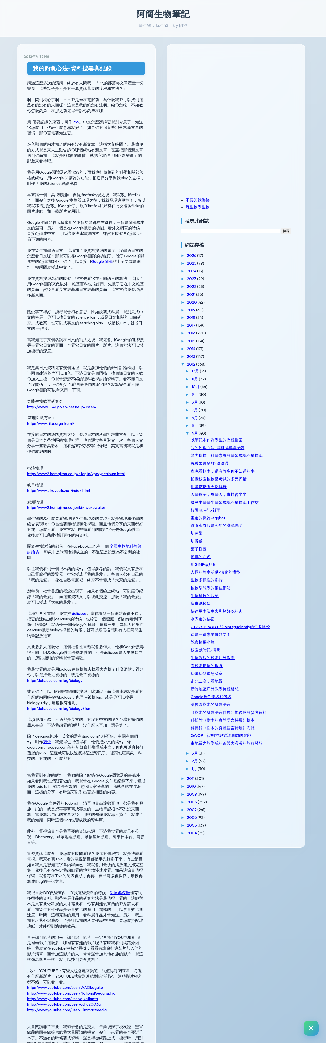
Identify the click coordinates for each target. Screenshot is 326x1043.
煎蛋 (158, 618)
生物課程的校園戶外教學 (269, 718)
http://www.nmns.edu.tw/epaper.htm (69, 911)
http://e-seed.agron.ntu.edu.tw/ (64, 972)
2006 (251, 913)
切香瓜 (255, 579)
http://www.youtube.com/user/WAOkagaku (65, 808)
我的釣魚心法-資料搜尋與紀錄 (72, 68)
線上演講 (35, 881)
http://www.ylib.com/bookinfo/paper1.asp (73, 923)
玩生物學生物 (256, 206)
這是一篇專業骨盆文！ (269, 691)
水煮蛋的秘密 (261, 666)
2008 (251, 897)
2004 (251, 928)
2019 (250, 309)
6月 (253, 417)
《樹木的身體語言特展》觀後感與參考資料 (269, 784)
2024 (251, 270)
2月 (253, 856)
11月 (254, 378)
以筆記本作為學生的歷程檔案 (269, 442)
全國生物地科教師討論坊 (132, 468)
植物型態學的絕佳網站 (269, 630)
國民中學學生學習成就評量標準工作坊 (269, 533)
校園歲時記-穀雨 (264, 543)
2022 (251, 286)
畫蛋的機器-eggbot (266, 551)
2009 (251, 889)
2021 (250, 294)
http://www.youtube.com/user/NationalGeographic (71, 814)
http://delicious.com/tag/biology (54, 568)
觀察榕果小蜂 (261, 699)
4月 (253, 433)
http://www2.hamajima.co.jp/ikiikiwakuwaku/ (66, 434)
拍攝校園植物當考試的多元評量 (269, 500)
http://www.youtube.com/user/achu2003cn (64, 825)
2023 (251, 278)
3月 (253, 848)
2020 (251, 302)
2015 (250, 340)
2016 (250, 332)
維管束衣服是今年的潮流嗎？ (269, 561)
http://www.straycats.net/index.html (58, 417)
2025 (251, 263)
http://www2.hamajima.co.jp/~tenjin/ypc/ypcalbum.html (76, 401)
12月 (254, 370)
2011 (250, 874)
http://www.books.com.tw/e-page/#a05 (72, 947)
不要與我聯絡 (256, 199)
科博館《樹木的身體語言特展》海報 (269, 811)
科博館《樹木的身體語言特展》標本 (269, 799)
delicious (79, 518)
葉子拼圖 (257, 587)
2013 (250, 356)
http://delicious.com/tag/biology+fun (58, 590)
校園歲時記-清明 (264, 707)
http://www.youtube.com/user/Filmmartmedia (67, 831)
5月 (253, 425)
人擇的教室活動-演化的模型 (270, 613)
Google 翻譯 (158, 222)
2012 (250, 364)
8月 (253, 402)
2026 (251, 255)
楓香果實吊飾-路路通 (268, 477)
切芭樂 (255, 571)
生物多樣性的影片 (265, 623)
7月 (253, 409)
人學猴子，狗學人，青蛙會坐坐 (269, 520)
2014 (250, 348)
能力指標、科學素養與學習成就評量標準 (269, 467)
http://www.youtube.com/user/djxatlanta (62, 819)
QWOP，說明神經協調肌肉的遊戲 (269, 824)
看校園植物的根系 (265, 727)
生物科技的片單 (263, 638)
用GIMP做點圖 (262, 602)
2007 (251, 905)
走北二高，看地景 (265, 743)
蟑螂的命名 (259, 594)
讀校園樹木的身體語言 (269, 771)
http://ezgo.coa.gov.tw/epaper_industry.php (75, 959)
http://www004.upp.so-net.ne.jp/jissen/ (61, 339)
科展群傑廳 (120, 736)
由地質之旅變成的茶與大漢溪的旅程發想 (269, 836)
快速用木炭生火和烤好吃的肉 (269, 656)
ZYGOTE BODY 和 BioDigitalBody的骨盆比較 (270, 679)
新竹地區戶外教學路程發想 (269, 753)
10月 (254, 386)
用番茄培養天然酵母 (267, 510)
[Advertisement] (270, 85)
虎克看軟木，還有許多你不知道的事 (269, 488)
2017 (250, 325)
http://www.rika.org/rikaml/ (50, 356)
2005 (251, 920)
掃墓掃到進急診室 (265, 735)
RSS (75, 116)
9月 (253, 394)
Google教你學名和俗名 (269, 763)
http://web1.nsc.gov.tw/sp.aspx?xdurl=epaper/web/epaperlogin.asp (95, 935)
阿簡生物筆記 (163, 13)
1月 (253, 864)
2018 (250, 317)
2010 (250, 881)
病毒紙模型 (259, 646)
